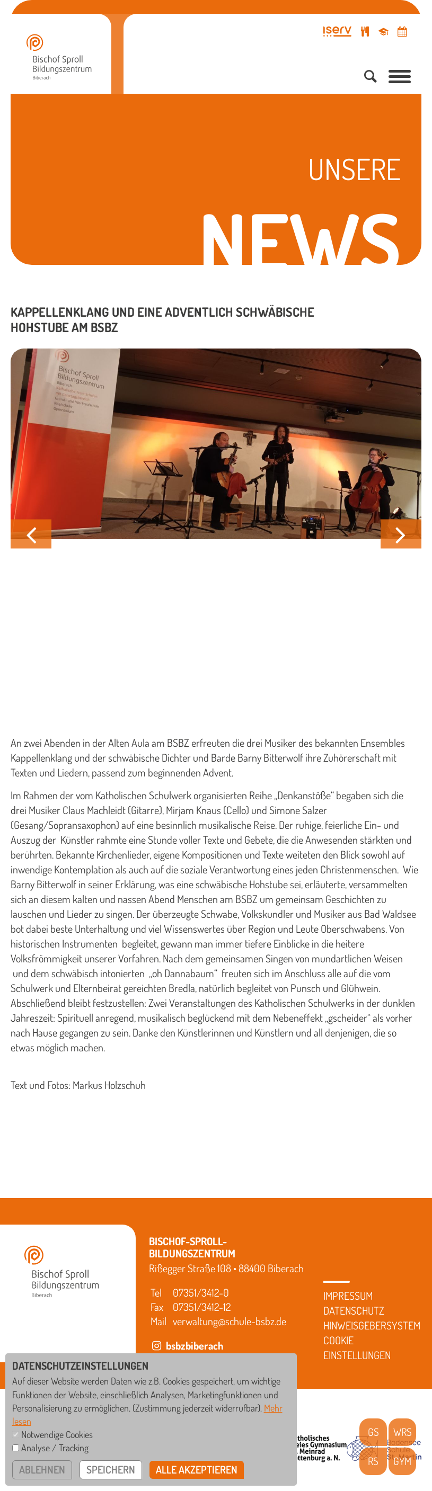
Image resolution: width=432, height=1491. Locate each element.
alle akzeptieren (197, 1470)
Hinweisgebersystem (371, 1325)
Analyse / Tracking (55, 1447)
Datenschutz (353, 1310)
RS (373, 1461)
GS (373, 1432)
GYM (402, 1461)
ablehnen (42, 1470)
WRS (402, 1432)
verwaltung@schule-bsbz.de (229, 1321)
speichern (111, 1470)
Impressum (348, 1295)
